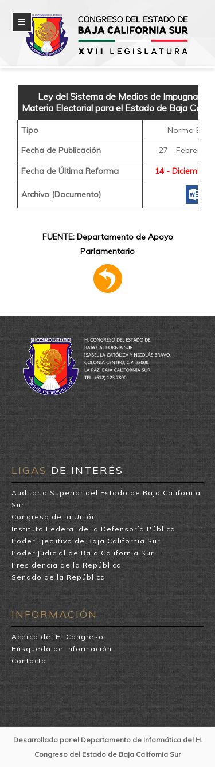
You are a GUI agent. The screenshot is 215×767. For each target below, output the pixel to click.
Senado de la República (58, 577)
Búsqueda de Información (61, 648)
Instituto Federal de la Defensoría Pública (93, 529)
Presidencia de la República (66, 565)
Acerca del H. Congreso (57, 636)
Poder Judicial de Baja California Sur (82, 553)
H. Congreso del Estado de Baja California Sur (115, 18)
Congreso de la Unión (53, 516)
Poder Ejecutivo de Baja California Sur (85, 541)
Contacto (28, 660)
